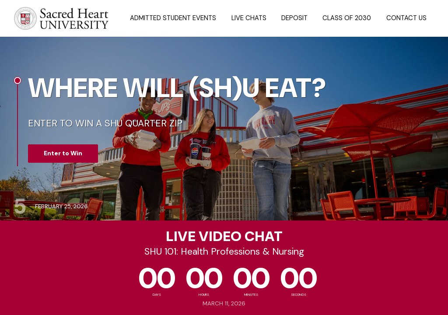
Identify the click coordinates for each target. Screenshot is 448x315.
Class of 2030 (346, 18)
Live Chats (248, 18)
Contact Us (406, 18)
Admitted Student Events (173, 18)
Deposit (294, 18)
